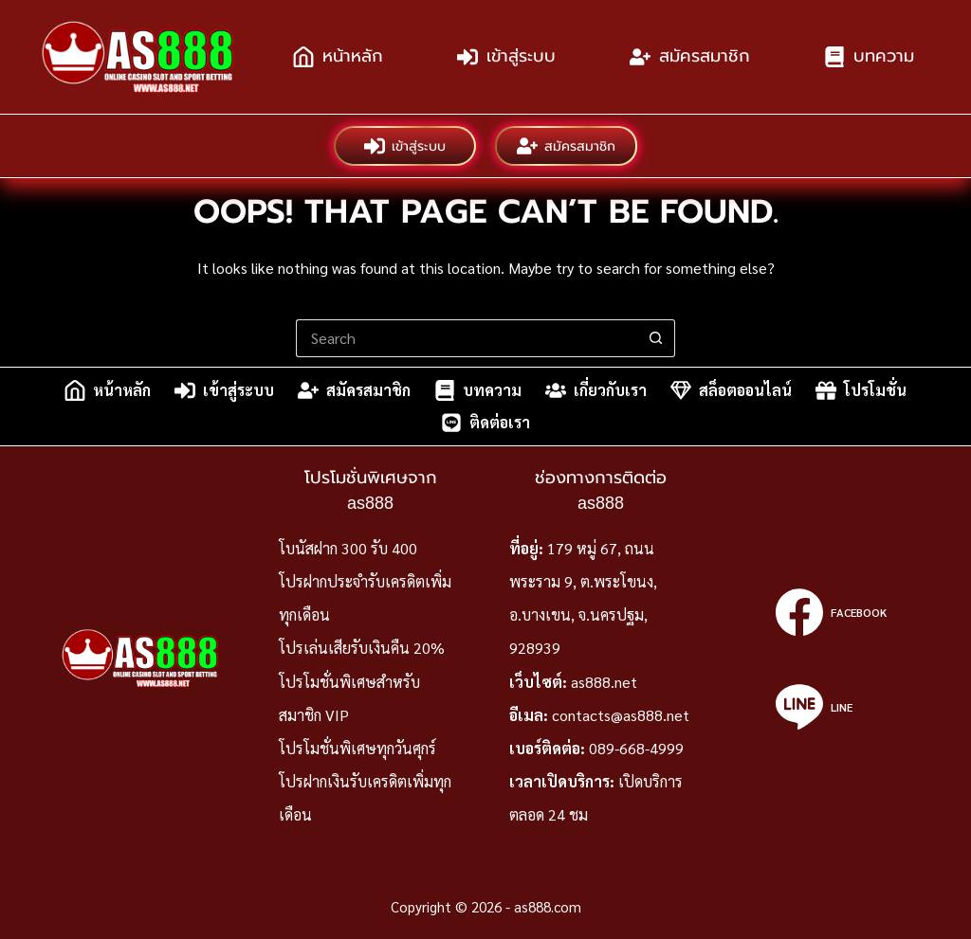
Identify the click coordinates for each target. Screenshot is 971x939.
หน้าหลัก (338, 56)
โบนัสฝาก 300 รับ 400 (348, 548)
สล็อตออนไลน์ (731, 390)
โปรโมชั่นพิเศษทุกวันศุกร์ (357, 748)
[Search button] (656, 338)
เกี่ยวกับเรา (596, 390)
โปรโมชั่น (861, 390)
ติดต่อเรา (485, 422)
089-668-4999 (636, 748)
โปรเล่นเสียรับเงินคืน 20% (362, 648)
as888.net (604, 682)
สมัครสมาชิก (690, 56)
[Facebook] (831, 612)
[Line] (831, 707)
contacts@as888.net (620, 715)
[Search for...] (466, 338)
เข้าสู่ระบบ (506, 56)
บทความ (869, 56)
